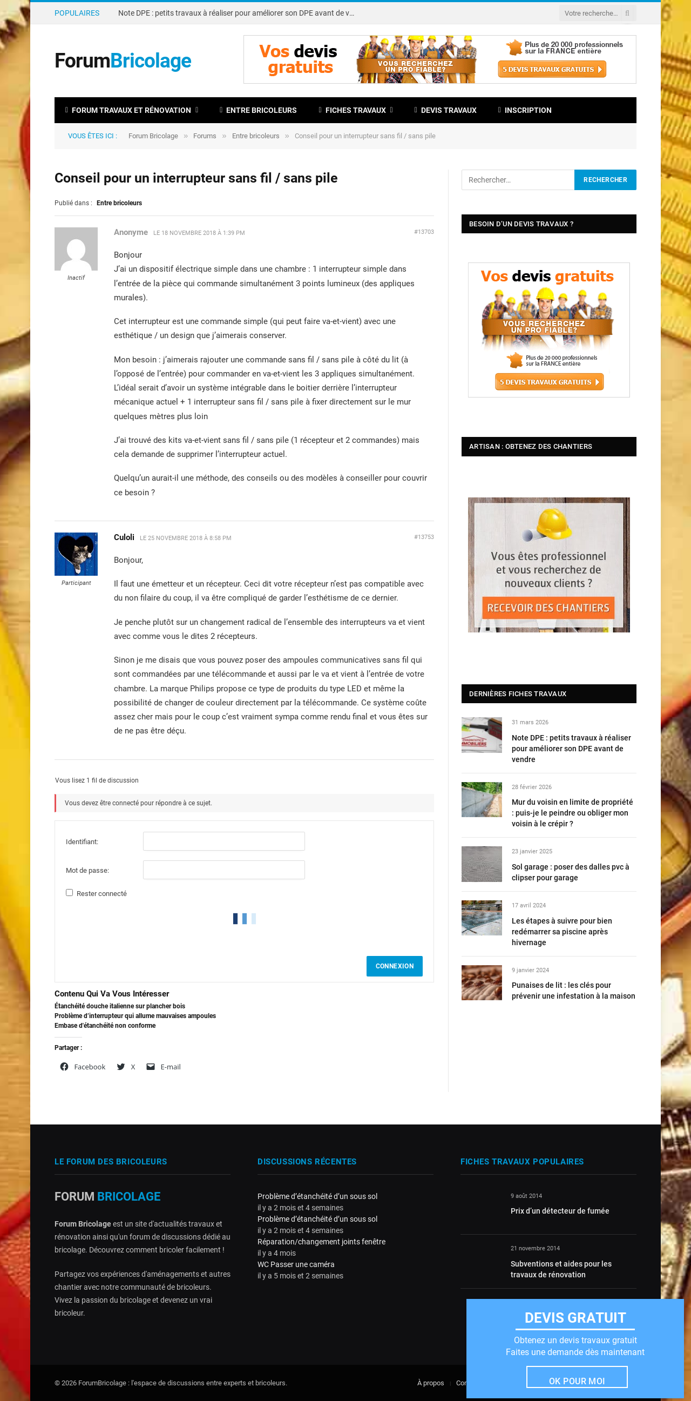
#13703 (424, 231)
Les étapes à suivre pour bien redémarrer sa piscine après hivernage (562, 932)
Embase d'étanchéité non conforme (105, 1025)
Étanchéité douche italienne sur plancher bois (120, 1006)
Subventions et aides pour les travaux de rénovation (561, 1269)
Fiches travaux (352, 110)
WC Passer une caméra (296, 1264)
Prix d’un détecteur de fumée (560, 1211)
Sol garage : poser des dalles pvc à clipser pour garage (570, 872)
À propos (430, 1383)
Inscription (525, 110)
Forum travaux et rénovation (128, 110)
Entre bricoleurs (258, 110)
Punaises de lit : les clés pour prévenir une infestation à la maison (573, 990)
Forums (204, 136)
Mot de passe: (87, 870)
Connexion (395, 966)
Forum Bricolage (153, 136)
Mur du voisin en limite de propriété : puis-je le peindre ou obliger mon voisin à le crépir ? (572, 813)
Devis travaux (446, 110)
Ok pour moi (577, 1381)
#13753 (424, 537)
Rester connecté (102, 894)
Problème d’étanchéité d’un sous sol (317, 1196)
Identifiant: (82, 842)
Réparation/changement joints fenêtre (321, 1241)
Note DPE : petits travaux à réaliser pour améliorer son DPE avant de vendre (239, 13)
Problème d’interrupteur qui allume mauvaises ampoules (135, 1016)
